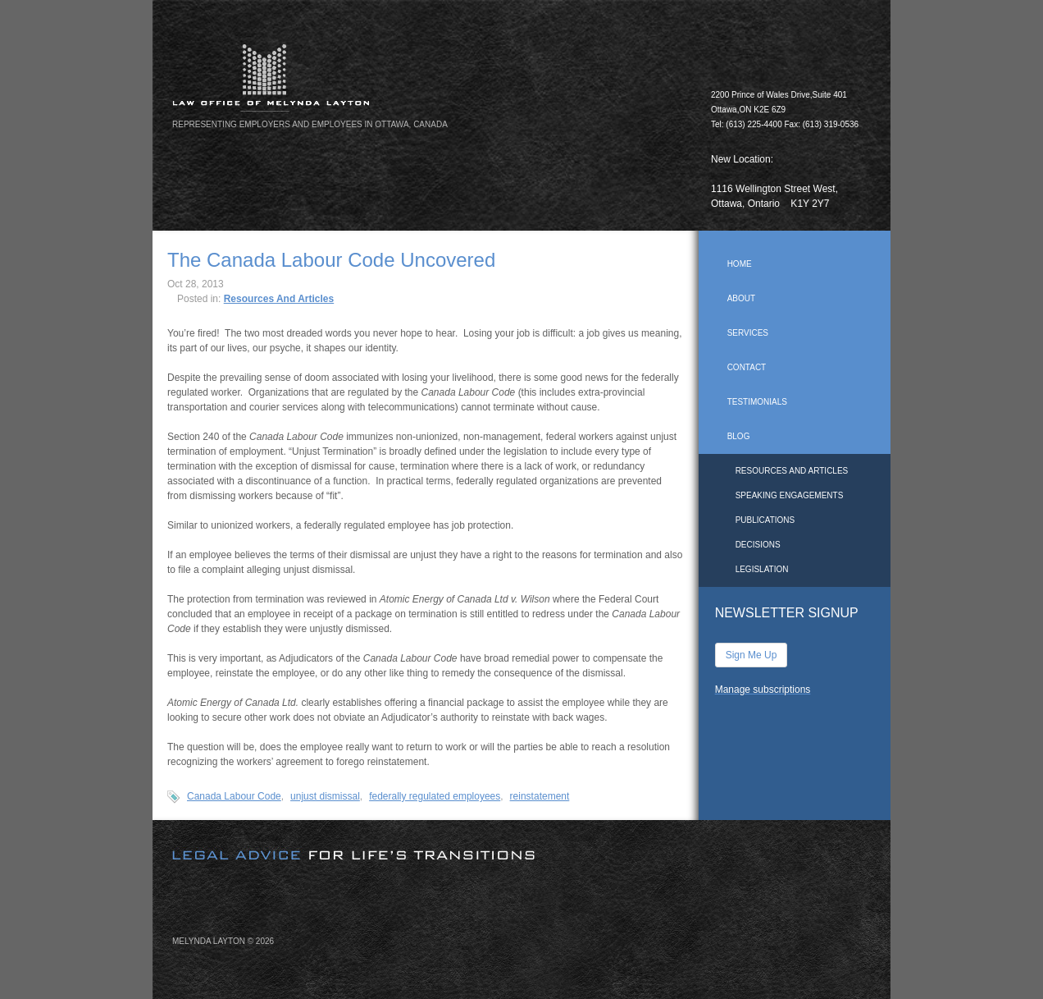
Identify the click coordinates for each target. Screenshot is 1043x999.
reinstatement (540, 796)
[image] (521, 841)
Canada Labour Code (234, 796)
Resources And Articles (279, 299)
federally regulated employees (434, 796)
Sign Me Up (751, 655)
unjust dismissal (325, 796)
